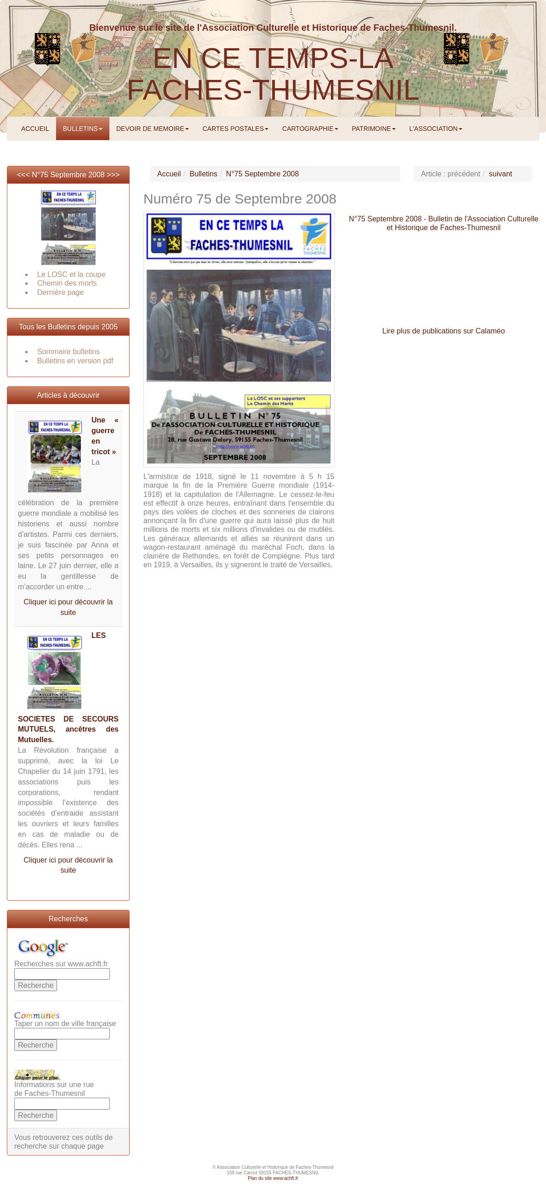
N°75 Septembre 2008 (68, 175)
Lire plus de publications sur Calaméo (443, 331)
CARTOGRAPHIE (310, 128)
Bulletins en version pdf (75, 361)
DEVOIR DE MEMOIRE (152, 128)
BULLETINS (82, 128)
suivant (500, 174)
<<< (24, 175)
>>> (113, 175)
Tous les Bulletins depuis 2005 (68, 327)
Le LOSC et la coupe (71, 274)
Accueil (169, 174)
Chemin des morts (67, 283)
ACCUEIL (35, 128)
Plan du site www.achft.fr (273, 1178)
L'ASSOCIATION (436, 128)
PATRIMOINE (374, 128)
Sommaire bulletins (68, 351)
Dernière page (60, 292)
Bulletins (203, 174)
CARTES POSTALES (235, 128)
